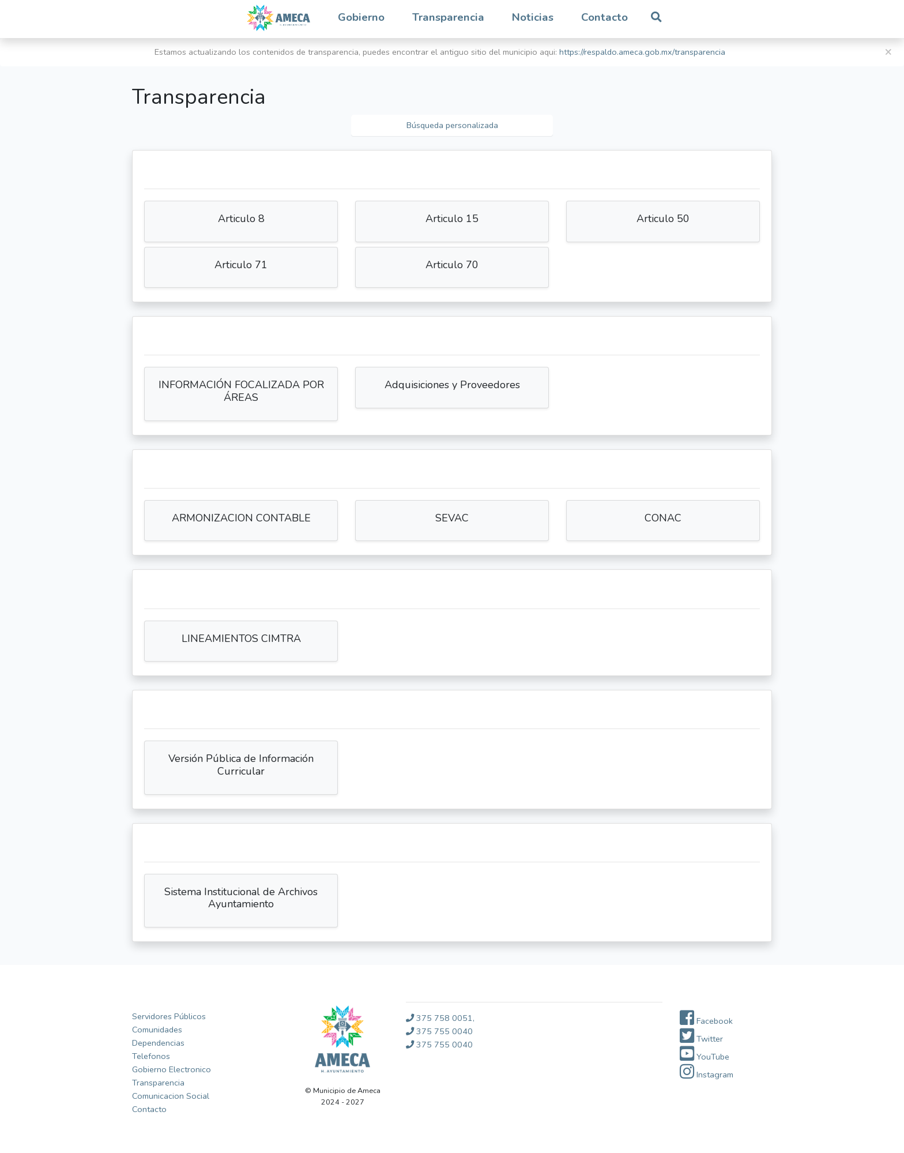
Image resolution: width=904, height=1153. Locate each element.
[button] (361, 18)
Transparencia (158, 1082)
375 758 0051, (440, 1018)
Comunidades (157, 1029)
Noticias (532, 17)
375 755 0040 (439, 1031)
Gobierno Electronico (171, 1069)
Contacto (604, 17)
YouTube (704, 1056)
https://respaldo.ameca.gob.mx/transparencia (642, 52)
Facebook (706, 1021)
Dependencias (158, 1043)
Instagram (706, 1074)
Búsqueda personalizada (452, 125)
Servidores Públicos (169, 1016)
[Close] (888, 52)
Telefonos (151, 1056)
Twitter (701, 1039)
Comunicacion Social (170, 1096)
